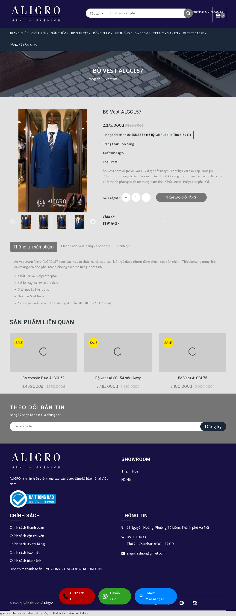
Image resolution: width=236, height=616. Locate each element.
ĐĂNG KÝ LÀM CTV (24, 45)
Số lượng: (111, 198)
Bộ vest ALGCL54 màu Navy (118, 378)
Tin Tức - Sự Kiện (166, 33)
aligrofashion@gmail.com (146, 553)
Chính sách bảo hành (25, 561)
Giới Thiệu (39, 33)
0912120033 (136, 537)
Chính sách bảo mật (25, 552)
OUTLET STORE (194, 33)
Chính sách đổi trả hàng (27, 544)
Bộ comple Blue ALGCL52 (43, 378)
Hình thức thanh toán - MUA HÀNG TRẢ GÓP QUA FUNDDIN (56, 569)
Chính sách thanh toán (27, 527)
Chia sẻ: (109, 217)
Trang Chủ (19, 33)
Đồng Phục (102, 33)
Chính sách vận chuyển (27, 536)
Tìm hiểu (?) (176, 135)
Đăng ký (213, 426)
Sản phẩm (59, 33)
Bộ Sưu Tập (80, 33)
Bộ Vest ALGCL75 (192, 378)
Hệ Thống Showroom (132, 33)
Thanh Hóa (130, 471)
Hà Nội (126, 480)
